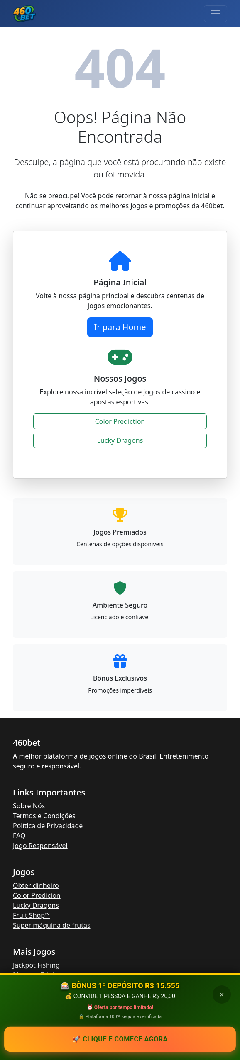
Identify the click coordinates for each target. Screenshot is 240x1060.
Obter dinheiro (36, 885)
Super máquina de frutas (52, 925)
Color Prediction (120, 421)
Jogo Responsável (40, 845)
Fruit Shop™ (31, 915)
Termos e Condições (44, 815)
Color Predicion (37, 895)
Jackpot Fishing (36, 965)
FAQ (19, 835)
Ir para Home (120, 327)
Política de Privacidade (48, 825)
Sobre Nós (29, 805)
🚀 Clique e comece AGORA (120, 1039)
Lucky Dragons (120, 440)
